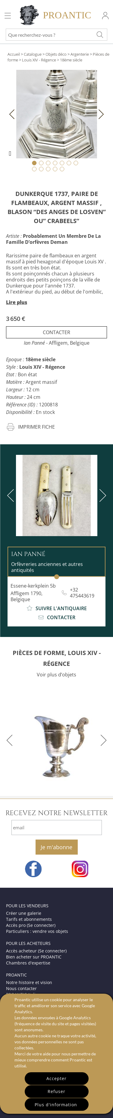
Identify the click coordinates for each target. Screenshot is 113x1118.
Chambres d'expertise (28, 963)
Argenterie (80, 54)
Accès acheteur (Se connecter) (36, 951)
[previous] (12, 495)
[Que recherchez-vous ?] (99, 34)
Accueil (14, 54)
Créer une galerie (23, 913)
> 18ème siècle (69, 60)
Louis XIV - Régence (39, 60)
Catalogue (33, 54)
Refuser (56, 1091)
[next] (101, 495)
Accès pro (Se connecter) (30, 925)
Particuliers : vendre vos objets (37, 931)
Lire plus (16, 302)
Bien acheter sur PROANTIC (33, 957)
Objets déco (56, 54)
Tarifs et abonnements (29, 919)
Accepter (56, 1078)
